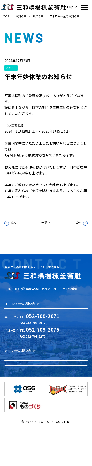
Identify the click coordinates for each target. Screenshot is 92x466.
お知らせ (20, 16)
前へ (10, 229)
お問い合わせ (46, 393)
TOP (6, 16)
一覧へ (45, 229)
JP (73, 6)
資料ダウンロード (46, 374)
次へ (82, 229)
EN (65, 6)
